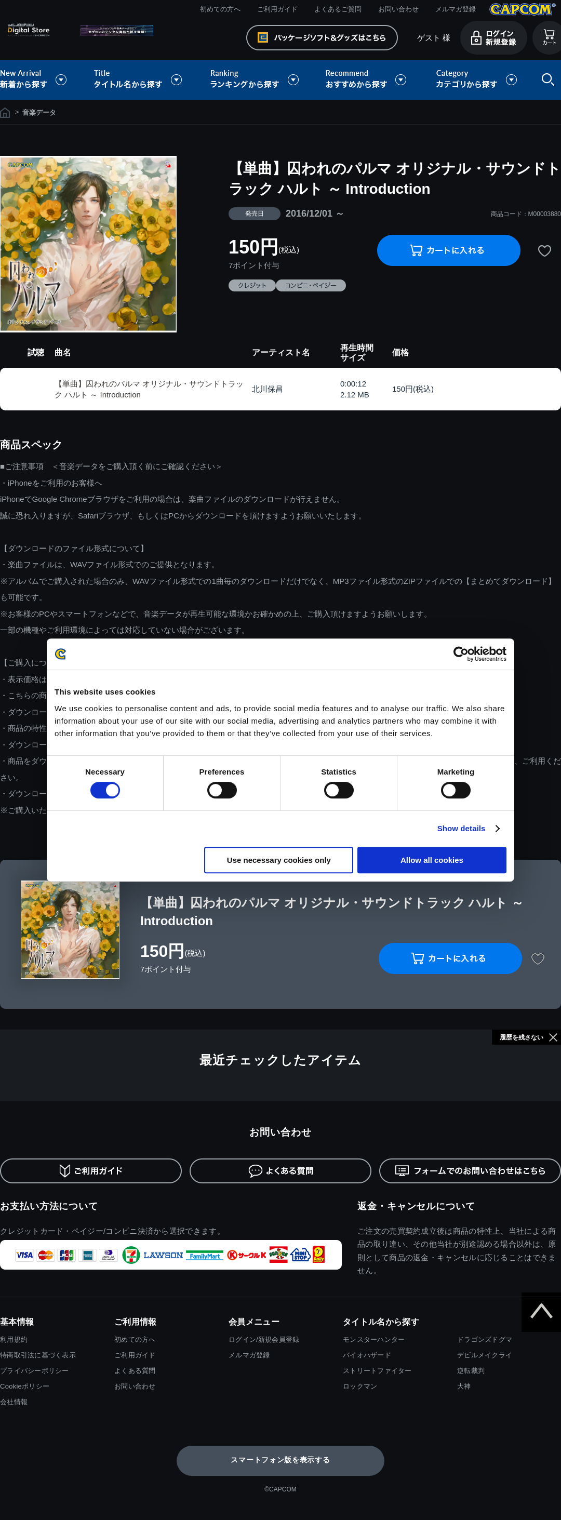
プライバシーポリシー (34, 1371)
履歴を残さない (521, 1037)
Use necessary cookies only (279, 860)
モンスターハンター (374, 1339)
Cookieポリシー (24, 1386)
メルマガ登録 (455, 9)
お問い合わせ (398, 9)
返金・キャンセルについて (416, 1206)
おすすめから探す (368, 80)
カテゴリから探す (476, 80)
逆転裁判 (471, 1371)
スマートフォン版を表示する (280, 1460)
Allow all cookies (431, 860)
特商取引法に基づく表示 (38, 1355)
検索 (546, 80)
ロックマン (360, 1386)
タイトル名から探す (139, 80)
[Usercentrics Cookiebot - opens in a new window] (461, 654)
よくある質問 (135, 1371)
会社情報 (14, 1402)
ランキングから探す (255, 80)
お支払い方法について (49, 1206)
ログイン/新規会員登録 (264, 1339)
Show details (461, 828)
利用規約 (14, 1339)
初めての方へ (220, 9)
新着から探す (40, 80)
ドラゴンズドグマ (484, 1339)
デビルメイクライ (484, 1355)
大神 (464, 1386)
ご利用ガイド (277, 9)
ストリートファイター (377, 1371)
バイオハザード (367, 1355)
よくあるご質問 (338, 9)
